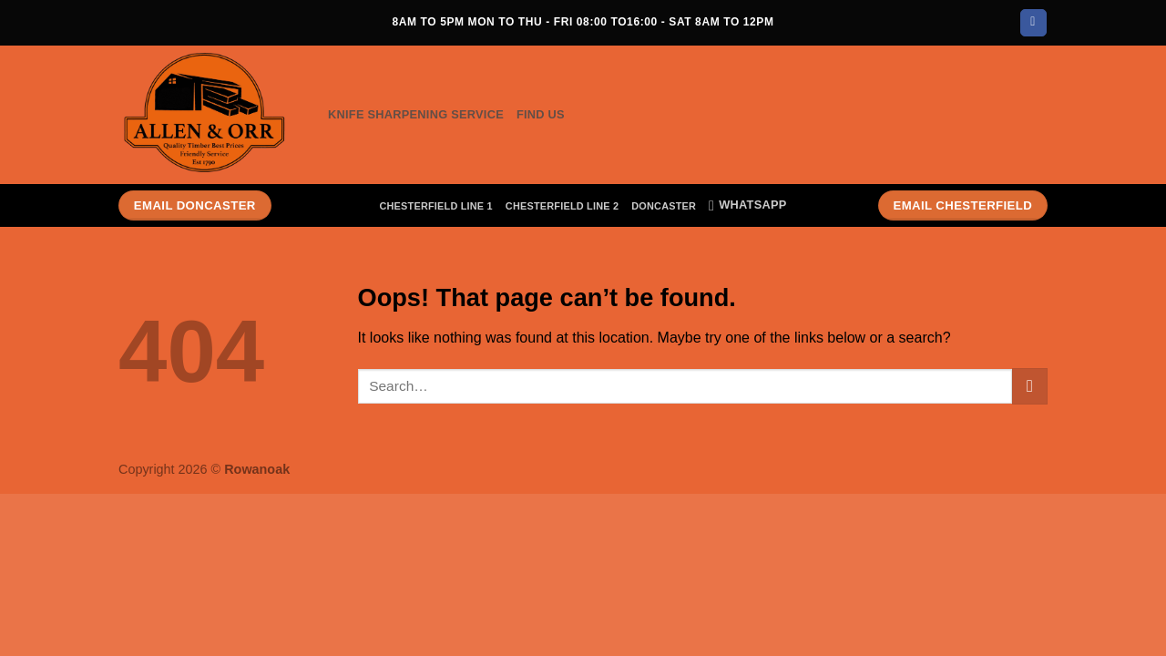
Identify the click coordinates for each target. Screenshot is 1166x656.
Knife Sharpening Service (416, 114)
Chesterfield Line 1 (435, 205)
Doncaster (663, 205)
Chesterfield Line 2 (562, 205)
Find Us (541, 114)
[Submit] (1030, 386)
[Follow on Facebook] (1033, 22)
